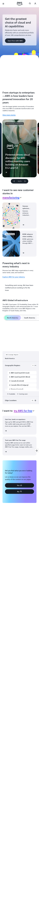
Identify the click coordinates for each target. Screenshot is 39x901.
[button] (15, 40)
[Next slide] (26, 181)
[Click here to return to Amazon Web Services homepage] (19, 3)
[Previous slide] (13, 181)
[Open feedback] (37, 450)
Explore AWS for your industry (13, 277)
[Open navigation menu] (3, 3)
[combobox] (11, 197)
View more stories (9, 115)
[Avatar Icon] (35, 4)
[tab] (12, 317)
